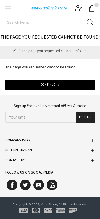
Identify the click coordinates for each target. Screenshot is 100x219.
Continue (47, 84)
